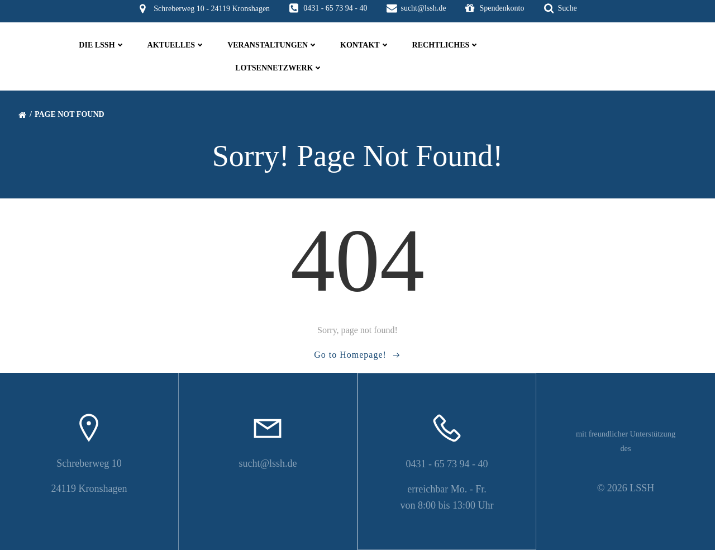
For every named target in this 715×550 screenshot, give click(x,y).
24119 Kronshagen (89, 488)
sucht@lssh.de (268, 463)
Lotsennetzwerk (279, 68)
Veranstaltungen (272, 45)
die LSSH (102, 45)
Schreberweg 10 (88, 463)
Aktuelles (176, 45)
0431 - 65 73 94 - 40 (447, 464)
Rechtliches (446, 45)
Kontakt (365, 45)
